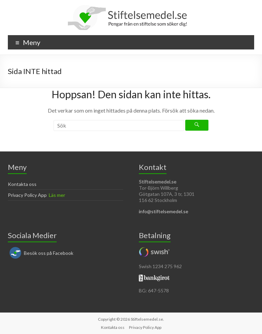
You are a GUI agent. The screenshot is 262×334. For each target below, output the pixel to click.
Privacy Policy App (27, 195)
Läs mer (57, 195)
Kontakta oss (22, 184)
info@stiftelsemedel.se (163, 211)
